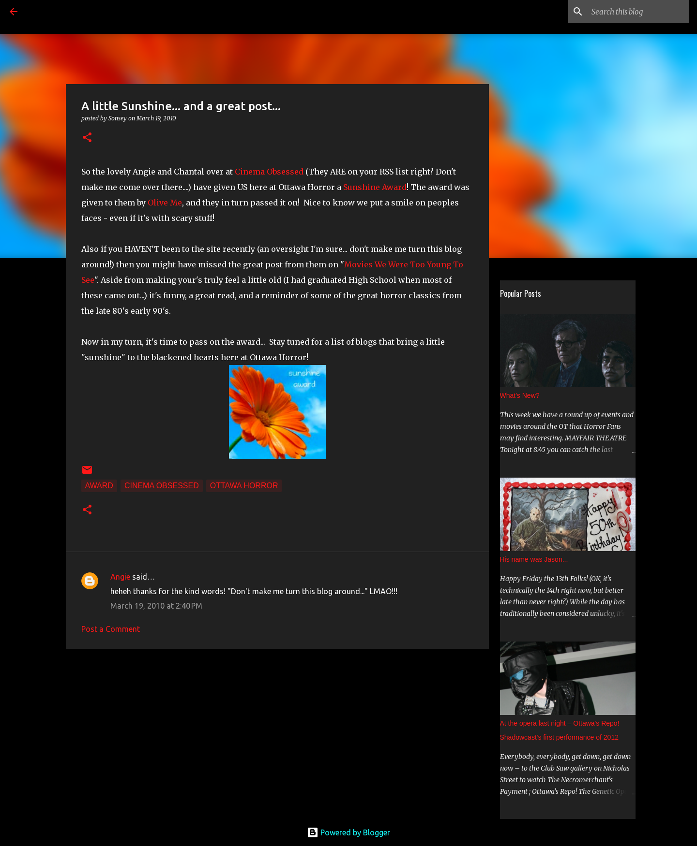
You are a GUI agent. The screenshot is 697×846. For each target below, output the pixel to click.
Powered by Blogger (348, 832)
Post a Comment (110, 629)
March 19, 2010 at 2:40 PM (156, 605)
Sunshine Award (375, 187)
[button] (87, 138)
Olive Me (165, 202)
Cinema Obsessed (269, 171)
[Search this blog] (638, 11)
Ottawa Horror (244, 485)
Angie (120, 576)
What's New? (520, 395)
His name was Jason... (534, 559)
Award (99, 485)
